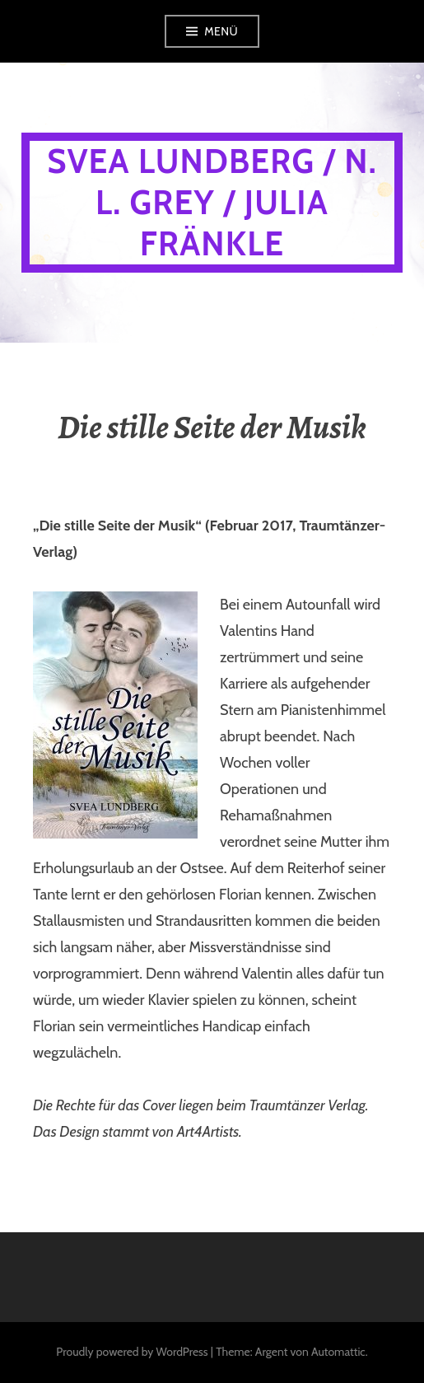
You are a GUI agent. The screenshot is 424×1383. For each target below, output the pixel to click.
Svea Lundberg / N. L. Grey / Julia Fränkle (212, 202)
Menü (221, 31)
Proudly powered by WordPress (131, 1351)
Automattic (338, 1351)
